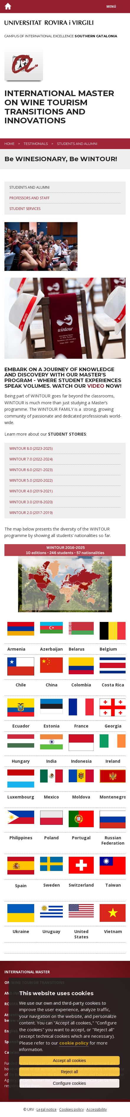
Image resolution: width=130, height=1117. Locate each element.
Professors (19, 198)
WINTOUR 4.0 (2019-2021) (30, 491)
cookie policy (73, 1043)
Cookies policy (71, 1109)
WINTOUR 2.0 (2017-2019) (30, 512)
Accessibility (96, 1109)
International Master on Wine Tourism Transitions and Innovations (59, 107)
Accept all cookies (69, 1060)
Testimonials (36, 144)
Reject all (69, 1071)
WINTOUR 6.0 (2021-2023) (30, 469)
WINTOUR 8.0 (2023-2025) (30, 448)
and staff (40, 198)
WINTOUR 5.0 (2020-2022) (30, 480)
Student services (24, 208)
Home (9, 144)
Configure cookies (69, 1083)
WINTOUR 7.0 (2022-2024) (30, 459)
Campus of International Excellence (60, 36)
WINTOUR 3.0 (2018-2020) (30, 502)
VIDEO (96, 386)
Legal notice (47, 1109)
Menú (111, 6)
